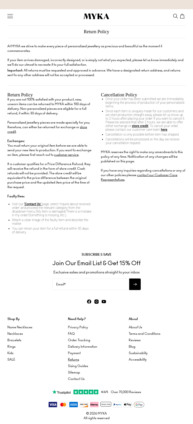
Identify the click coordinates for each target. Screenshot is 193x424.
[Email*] (90, 284)
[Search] (175, 16)
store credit (140, 126)
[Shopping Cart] (183, 16)
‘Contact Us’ (33, 204)
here (164, 129)
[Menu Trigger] (10, 16)
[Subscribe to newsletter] (135, 284)
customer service (66, 155)
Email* (61, 284)
